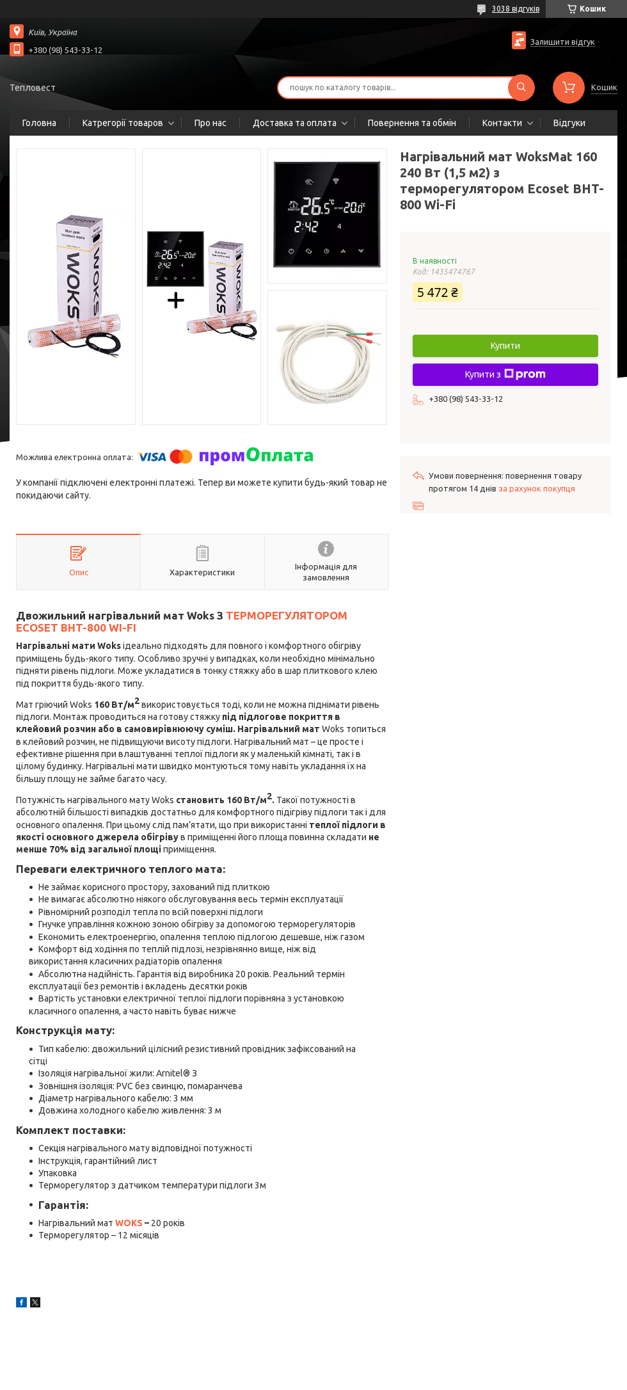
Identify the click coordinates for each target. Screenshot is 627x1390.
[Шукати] (521, 87)
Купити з (505, 374)
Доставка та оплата (295, 122)
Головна (39, 122)
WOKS (129, 1223)
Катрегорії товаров (123, 122)
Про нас (210, 122)
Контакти (502, 122)
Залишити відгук (562, 41)
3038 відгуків (515, 8)
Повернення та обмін (412, 122)
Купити (505, 345)
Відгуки (569, 122)
